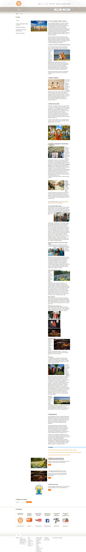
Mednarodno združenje (20, 27)
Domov (39, 3)
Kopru (52, 202)
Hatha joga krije (38, 550)
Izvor (47, 3)
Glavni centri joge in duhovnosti (31, 545)
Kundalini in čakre (38, 551)
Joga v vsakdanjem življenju (19, 4)
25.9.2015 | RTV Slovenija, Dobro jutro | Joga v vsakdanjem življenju (60, 452)
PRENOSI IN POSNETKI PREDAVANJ (29, 514)
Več (56, 99)
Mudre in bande (38, 549)
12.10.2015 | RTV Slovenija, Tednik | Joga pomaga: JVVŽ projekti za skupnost (62, 449)
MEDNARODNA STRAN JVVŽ (20, 514)
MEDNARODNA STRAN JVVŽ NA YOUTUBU (38, 514)
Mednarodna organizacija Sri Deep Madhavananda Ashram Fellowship (56, 459)
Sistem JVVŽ (52, 3)
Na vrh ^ (18, 535)
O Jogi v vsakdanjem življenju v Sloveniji (22, 24)
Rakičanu (55, 202)
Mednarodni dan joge (20, 33)
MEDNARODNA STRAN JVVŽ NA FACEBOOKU (47, 514)
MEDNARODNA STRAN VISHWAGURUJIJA (65, 514)
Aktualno (58, 3)
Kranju (64, 201)
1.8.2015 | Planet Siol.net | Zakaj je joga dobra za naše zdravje (59, 454)
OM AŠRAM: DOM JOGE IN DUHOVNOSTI (56, 514)
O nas (43, 3)
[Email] (20, 502)
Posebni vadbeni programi (38, 540)
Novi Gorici (60, 202)
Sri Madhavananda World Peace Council (21, 30)
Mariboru (60, 201)
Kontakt (68, 3)
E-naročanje (63, 3)
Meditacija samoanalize (39, 548)
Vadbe (58, 9)
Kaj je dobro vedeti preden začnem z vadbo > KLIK (59, 124)
